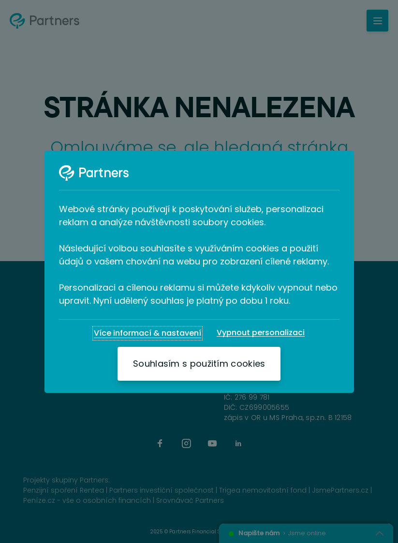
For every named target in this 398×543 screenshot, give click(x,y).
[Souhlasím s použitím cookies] (199, 364)
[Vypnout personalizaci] (261, 332)
